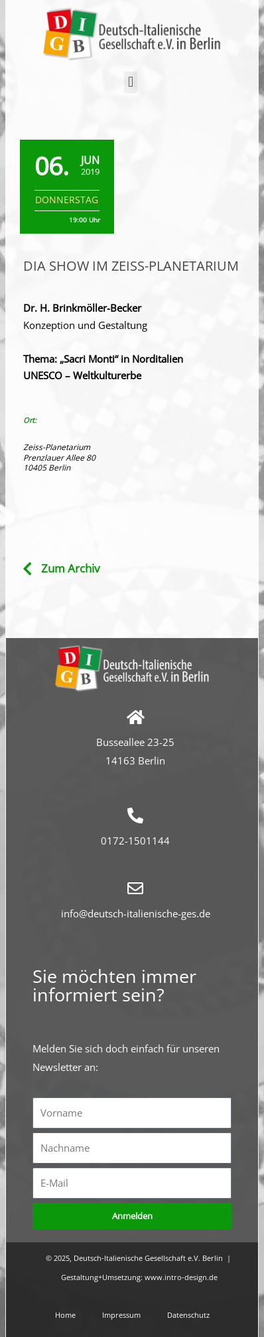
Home (65, 1315)
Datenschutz (188, 1315)
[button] (130, 82)
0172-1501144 (135, 840)
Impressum (121, 1315)
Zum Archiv (70, 568)
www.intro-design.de (181, 1277)
